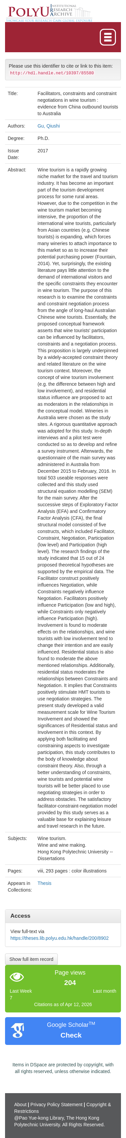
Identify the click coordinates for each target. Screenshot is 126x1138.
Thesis (44, 883)
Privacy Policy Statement (57, 1104)
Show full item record (31, 959)
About (20, 1104)
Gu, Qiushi (49, 126)
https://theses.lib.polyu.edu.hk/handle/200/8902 (59, 938)
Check (71, 1035)
